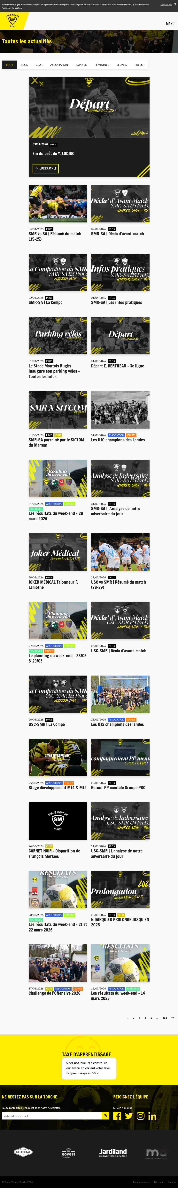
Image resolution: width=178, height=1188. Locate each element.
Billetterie (159, 1182)
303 (165, 1018)
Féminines (102, 65)
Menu (170, 23)
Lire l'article (45, 168)
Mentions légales (141, 1182)
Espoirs (81, 65)
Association (59, 65)
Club (39, 65)
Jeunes (122, 65)
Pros (24, 65)
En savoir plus (166, 4)
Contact (172, 1182)
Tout (9, 65)
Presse (139, 65)
